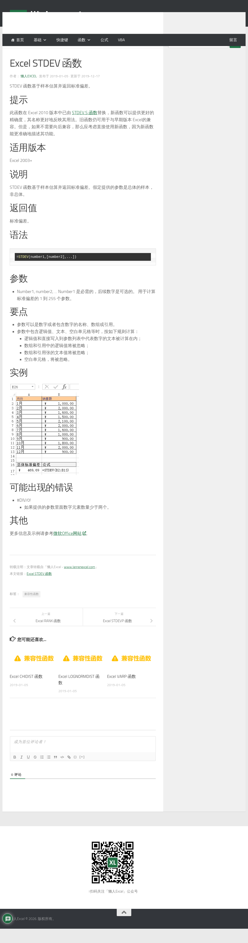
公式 (104, 40)
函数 (81, 40)
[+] (82, 769)
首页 (20, 40)
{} (75, 769)
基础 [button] (37, 40)
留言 (233, 40)
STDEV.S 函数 (84, 124)
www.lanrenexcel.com (79, 579)
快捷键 (62, 40)
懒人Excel (29, 88)
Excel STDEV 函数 (39, 586)
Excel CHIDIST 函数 (26, 688)
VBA (121, 40)
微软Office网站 (69, 545)
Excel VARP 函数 (121, 688)
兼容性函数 (31, 606)
